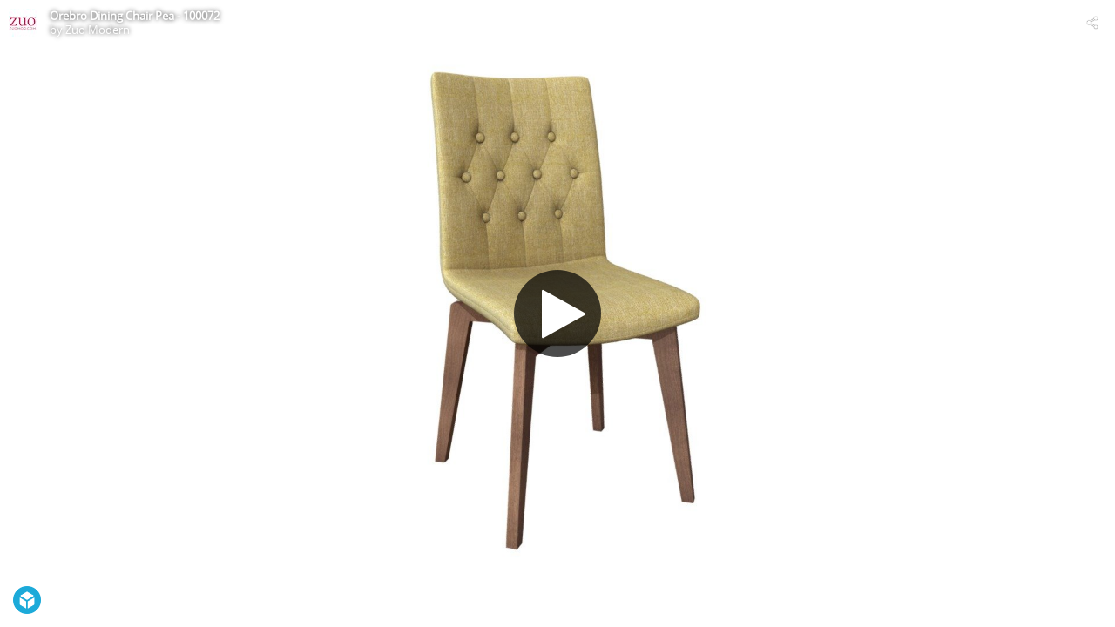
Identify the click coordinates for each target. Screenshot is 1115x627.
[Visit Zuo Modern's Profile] (23, 23)
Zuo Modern (97, 29)
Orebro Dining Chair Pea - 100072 (135, 16)
